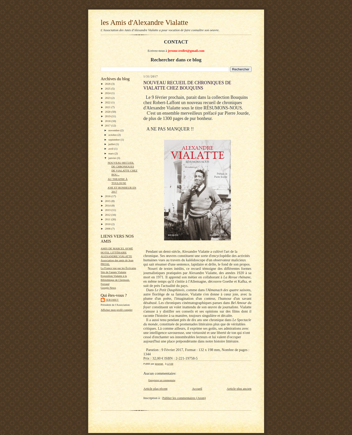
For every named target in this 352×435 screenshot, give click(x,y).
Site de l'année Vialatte (113, 272)
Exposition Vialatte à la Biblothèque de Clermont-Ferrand (115, 279)
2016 (108, 196)
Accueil (197, 388)
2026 (108, 83)
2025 (108, 88)
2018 (108, 120)
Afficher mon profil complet (117, 309)
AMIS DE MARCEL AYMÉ (117, 248)
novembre (114, 130)
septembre (114, 139)
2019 (108, 116)
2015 (108, 200)
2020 (108, 111)
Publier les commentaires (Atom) (184, 398)
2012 (108, 214)
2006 (108, 228)
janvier (112, 157)
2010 (108, 224)
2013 (108, 209)
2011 (108, 219)
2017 (108, 125)
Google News (108, 287)
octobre (112, 134)
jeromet (112, 299)
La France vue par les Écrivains (118, 268)
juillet (112, 144)
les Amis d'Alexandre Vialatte (144, 22)
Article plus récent (155, 388)
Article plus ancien (239, 388)
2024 (108, 93)
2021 (108, 107)
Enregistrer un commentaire (161, 380)
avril (111, 148)
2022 (108, 102)
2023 (108, 97)
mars (111, 153)
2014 (108, 205)
